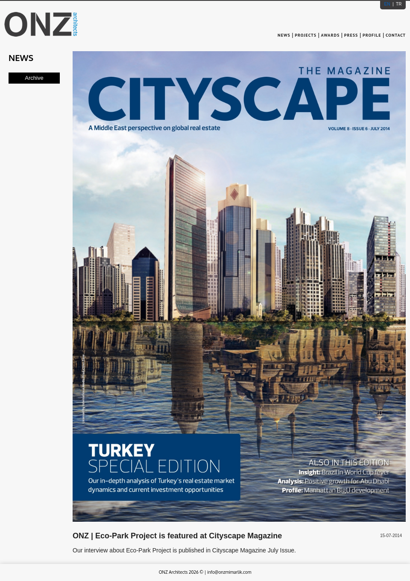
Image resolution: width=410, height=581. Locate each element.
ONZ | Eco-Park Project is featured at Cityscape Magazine (177, 536)
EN (388, 4)
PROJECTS (305, 35)
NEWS (285, 35)
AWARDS (330, 35)
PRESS (351, 35)
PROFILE (372, 35)
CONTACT (396, 35)
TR (398, 4)
